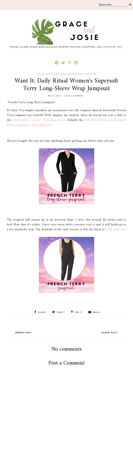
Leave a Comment (73, 96)
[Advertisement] (66, 454)
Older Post (109, 332)
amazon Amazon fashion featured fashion (66, 74)
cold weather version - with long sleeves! (39, 120)
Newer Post (23, 332)
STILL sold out (115, 229)
